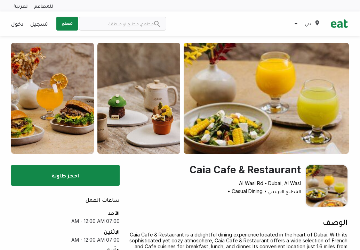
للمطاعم (43, 6)
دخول (17, 23)
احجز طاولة (65, 175)
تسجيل (39, 23)
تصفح (67, 23)
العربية (21, 6)
